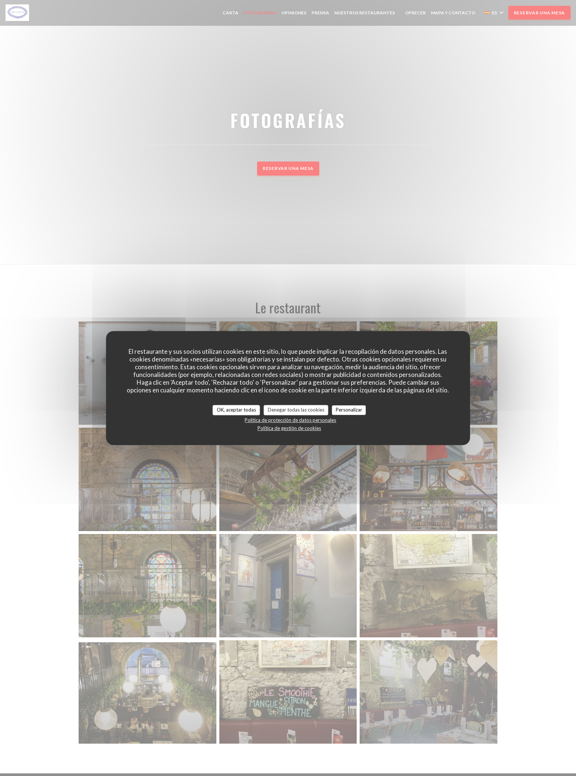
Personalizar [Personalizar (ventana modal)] (349, 410)
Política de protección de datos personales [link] (290, 420)
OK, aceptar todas (236, 410)
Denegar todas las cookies (296, 410)
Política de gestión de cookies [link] (289, 428)
